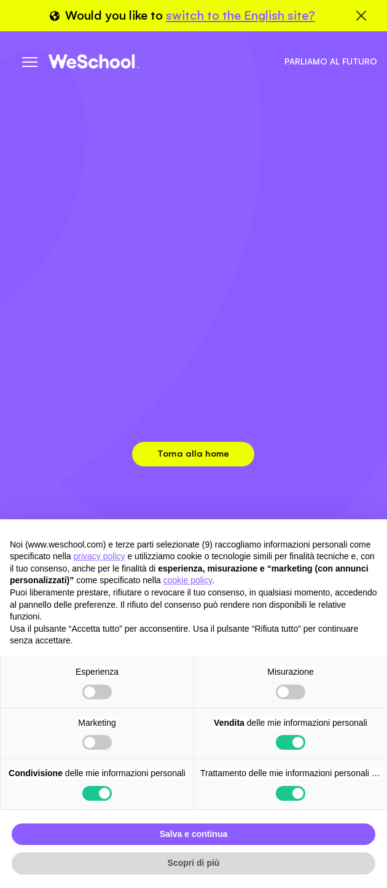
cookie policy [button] (187, 580)
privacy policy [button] (99, 556)
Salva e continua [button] (193, 834)
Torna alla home (193, 453)
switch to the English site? (240, 15)
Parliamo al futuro (330, 61)
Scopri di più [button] (194, 863)
